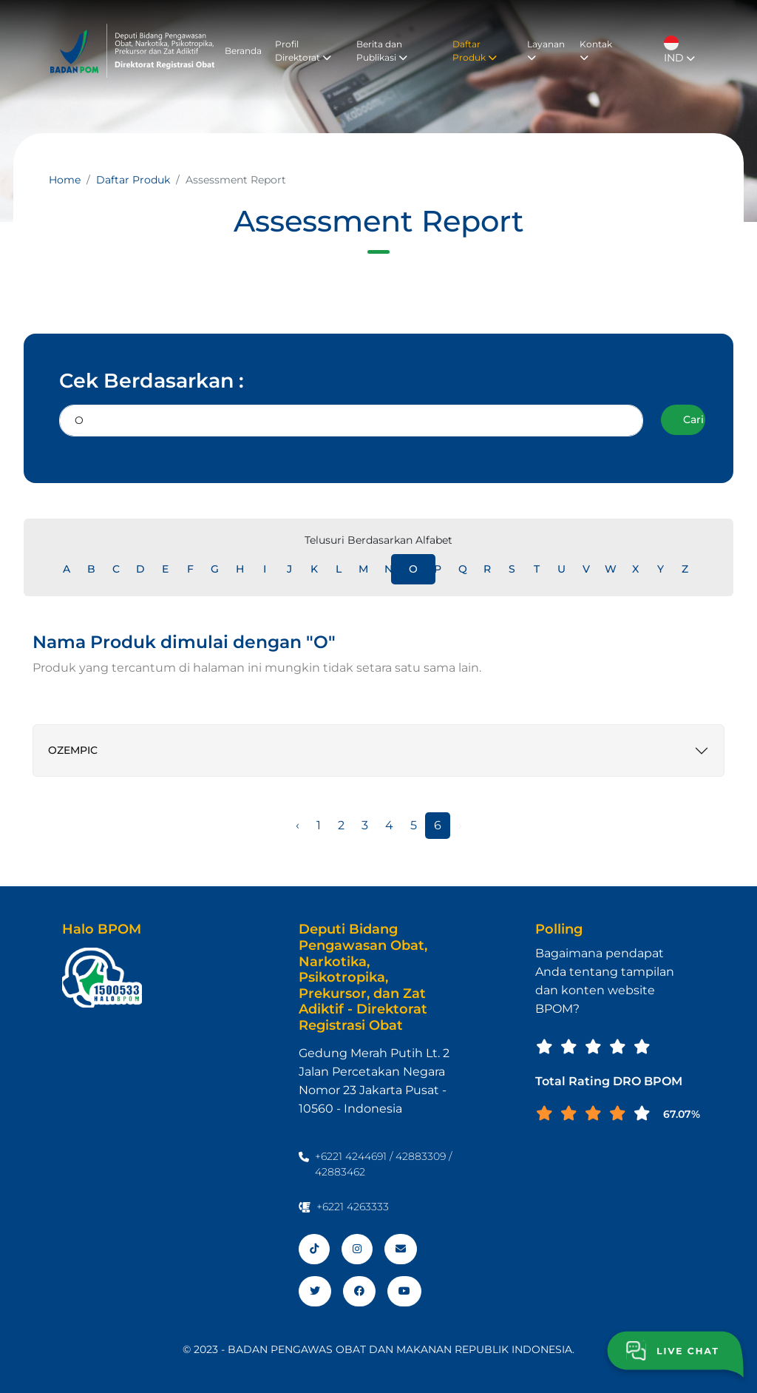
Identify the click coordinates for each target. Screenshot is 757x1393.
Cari (693, 419)
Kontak (596, 50)
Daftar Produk (474, 50)
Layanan (546, 50)
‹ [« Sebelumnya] (297, 825)
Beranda (243, 50)
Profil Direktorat (303, 50)
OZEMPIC (73, 750)
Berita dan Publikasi (381, 50)
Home (65, 179)
